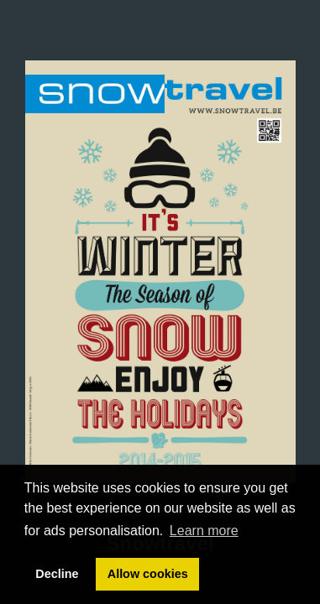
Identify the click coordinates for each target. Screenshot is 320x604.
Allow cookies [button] (148, 574)
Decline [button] (56, 574)
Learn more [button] (204, 530)
